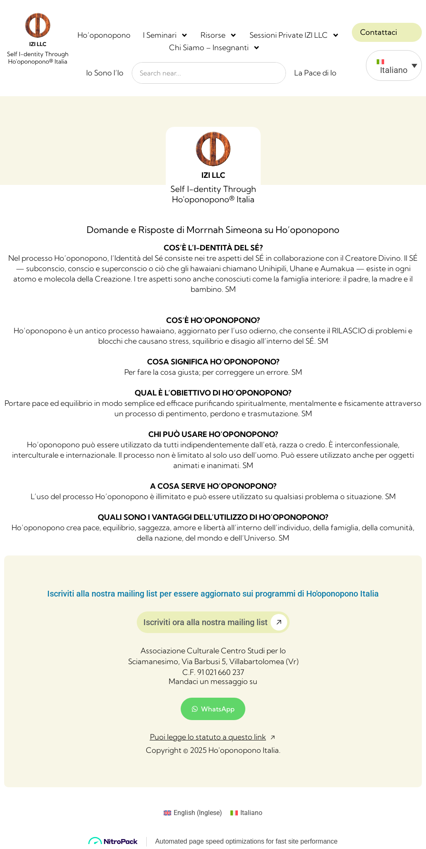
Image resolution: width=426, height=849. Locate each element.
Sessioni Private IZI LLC (294, 35)
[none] (387, 65)
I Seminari (165, 35)
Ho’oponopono (104, 35)
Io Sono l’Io (104, 73)
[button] (213, 737)
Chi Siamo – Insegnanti (214, 47)
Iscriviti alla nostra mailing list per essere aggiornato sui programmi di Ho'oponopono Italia (213, 594)
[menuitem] (394, 65)
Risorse (219, 35)
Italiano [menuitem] (393, 70)
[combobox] (209, 73)
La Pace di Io (315, 73)
